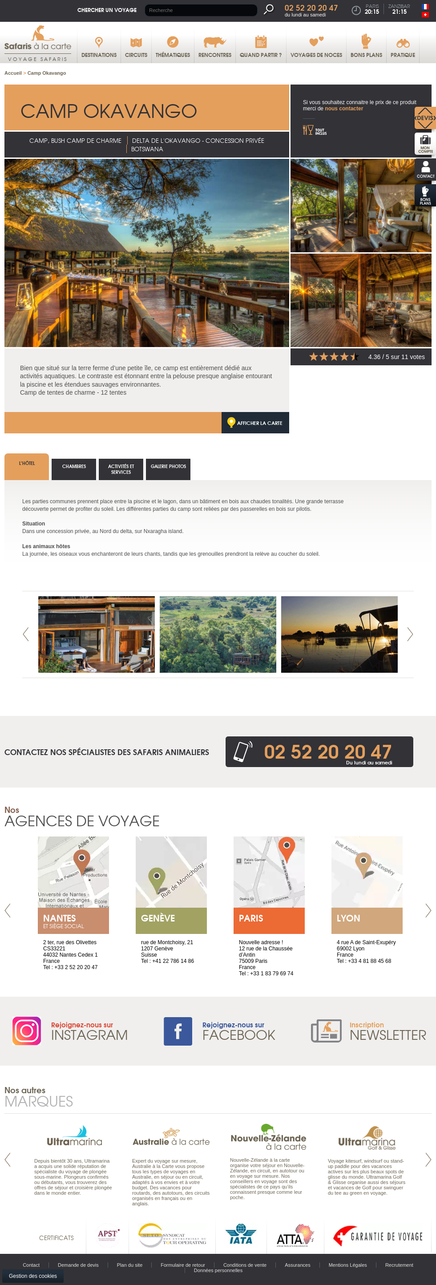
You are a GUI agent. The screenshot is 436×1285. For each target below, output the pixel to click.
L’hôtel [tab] (27, 463)
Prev (26, 634)
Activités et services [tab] (121, 469)
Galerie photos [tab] (168, 466)
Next (410, 634)
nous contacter (344, 108)
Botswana (147, 149)
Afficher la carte (260, 423)
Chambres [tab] (74, 466)
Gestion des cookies (33, 1276)
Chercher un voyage (107, 9)
